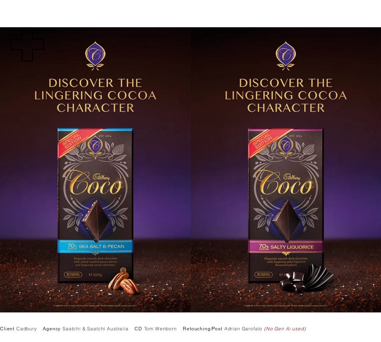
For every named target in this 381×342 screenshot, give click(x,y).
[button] (27, 44)
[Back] (57, 44)
